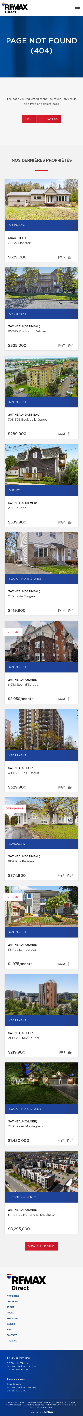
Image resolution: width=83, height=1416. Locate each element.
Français (12, 1341)
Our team (12, 1302)
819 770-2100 (19, 1391)
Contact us (49, 119)
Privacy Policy (53, 1405)
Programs (12, 1318)
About (10, 1307)
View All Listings (41, 1246)
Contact (12, 1335)
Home (29, 119)
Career (11, 1324)
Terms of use (69, 1405)
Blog (9, 1330)
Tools (10, 1313)
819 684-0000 (20, 1370)
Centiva (47, 1412)
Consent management (41, 1407)
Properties (13, 1296)
